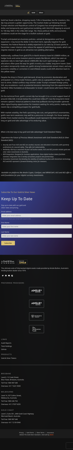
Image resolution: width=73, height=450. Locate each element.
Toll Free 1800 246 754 (9, 401)
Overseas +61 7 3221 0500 (11, 386)
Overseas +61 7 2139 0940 (11, 422)
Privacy (22, 433)
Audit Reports (6, 343)
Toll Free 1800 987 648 (9, 383)
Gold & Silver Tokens (8, 358)
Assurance (50, 433)
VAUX (51, 435)
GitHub (3, 349)
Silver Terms (42, 433)
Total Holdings (6, 346)
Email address (6, 212)
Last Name (5, 232)
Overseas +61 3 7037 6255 (11, 404)
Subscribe (8, 243)
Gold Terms (31, 433)
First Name (5, 223)
